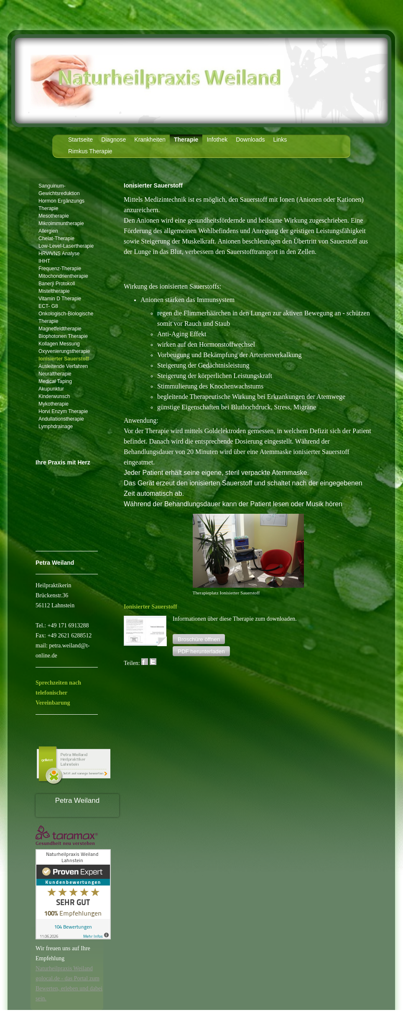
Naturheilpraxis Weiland (64, 968)
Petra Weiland (77, 800)
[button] (199, 639)
